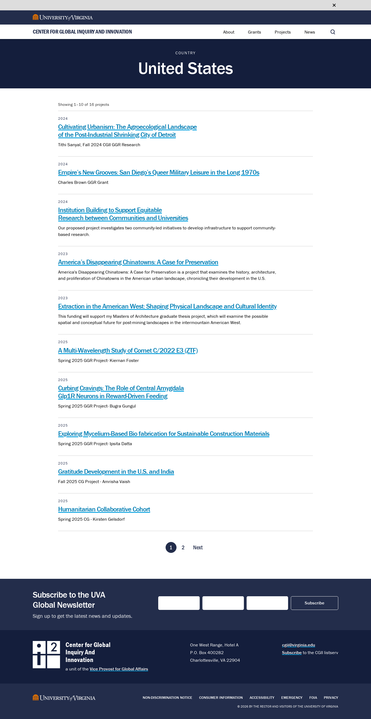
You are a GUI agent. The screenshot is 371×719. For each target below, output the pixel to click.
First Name (171, 603)
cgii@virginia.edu (298, 645)
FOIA (313, 697)
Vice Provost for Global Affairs (119, 669)
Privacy (331, 697)
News (309, 32)
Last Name (215, 603)
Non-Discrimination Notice (167, 697)
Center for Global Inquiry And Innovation (82, 32)
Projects (283, 32)
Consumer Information (221, 697)
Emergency (292, 697)
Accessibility (262, 697)
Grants (254, 32)
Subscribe (292, 652)
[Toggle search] (332, 31)
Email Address (264, 603)
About (228, 32)
